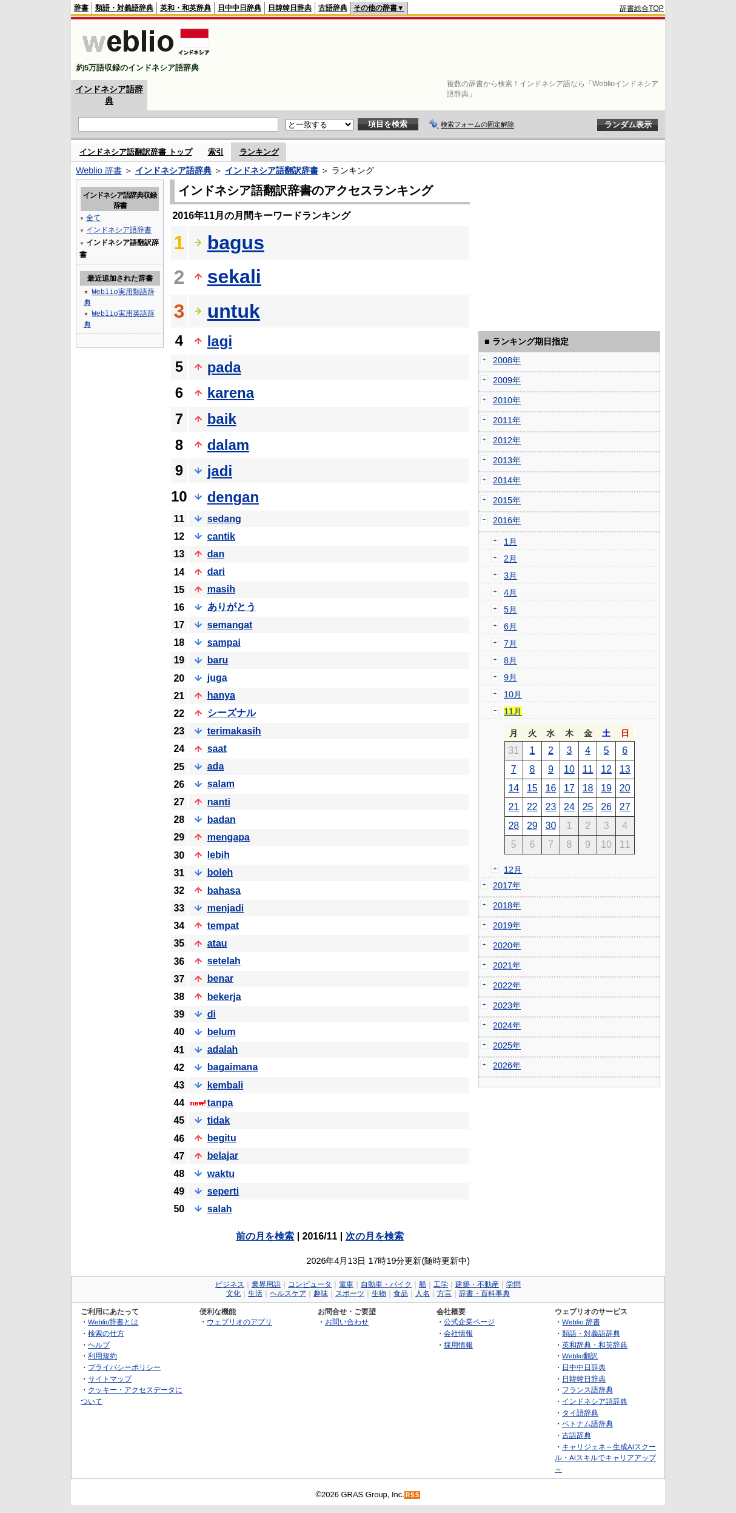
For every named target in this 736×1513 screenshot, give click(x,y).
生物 (379, 1293)
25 (588, 807)
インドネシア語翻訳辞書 (271, 170)
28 (513, 825)
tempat (223, 926)
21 (513, 807)
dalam (228, 445)
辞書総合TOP (642, 8)
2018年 (507, 905)
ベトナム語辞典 (587, 1423)
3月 (510, 575)
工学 (440, 1284)
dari (216, 571)
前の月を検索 (265, 1236)
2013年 (507, 460)
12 (606, 769)
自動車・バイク (386, 1284)
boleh (220, 872)
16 (551, 788)
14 (513, 788)
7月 (510, 643)
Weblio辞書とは (113, 1322)
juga (217, 678)
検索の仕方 (106, 1333)
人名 (422, 1293)
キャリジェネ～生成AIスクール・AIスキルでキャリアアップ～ (605, 1458)
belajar (223, 1155)
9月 (510, 677)
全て (93, 217)
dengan (233, 497)
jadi (219, 471)
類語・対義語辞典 (124, 8)
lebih (218, 855)
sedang (224, 519)
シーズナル (231, 713)
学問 (513, 1284)
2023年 (507, 1005)
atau (217, 943)
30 (551, 825)
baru (218, 660)
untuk (233, 311)
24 (569, 807)
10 (569, 769)
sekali (234, 276)
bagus (235, 242)
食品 (400, 1293)
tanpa (220, 1103)
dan (215, 554)
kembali (225, 1085)
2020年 (507, 945)
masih (221, 589)
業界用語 (266, 1284)
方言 (444, 1293)
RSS (413, 1495)
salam (221, 784)
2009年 (507, 380)
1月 (510, 541)
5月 (510, 609)
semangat (230, 625)
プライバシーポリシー (124, 1367)
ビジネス (229, 1284)
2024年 (507, 1025)
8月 (510, 660)
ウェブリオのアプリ (239, 1322)
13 (625, 769)
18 (588, 788)
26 (606, 807)
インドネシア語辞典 (173, 170)
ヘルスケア (288, 1293)
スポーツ (349, 1293)
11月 (513, 711)
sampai (224, 642)
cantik (221, 536)
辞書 (81, 8)
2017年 (507, 885)
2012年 (507, 440)
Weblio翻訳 (580, 1356)
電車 (346, 1284)
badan (221, 819)
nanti (218, 802)
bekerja (224, 996)
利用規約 (102, 1356)
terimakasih (234, 731)
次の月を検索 (375, 1236)
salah (219, 1209)
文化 (233, 1293)
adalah (222, 1049)
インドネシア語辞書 (119, 229)
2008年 (507, 360)
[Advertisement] (443, 49)
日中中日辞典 (239, 8)
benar (220, 978)
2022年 (507, 985)
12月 (513, 869)
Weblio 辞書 (99, 170)
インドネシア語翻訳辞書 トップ (135, 151)
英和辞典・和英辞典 (594, 1345)
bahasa (224, 890)
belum (221, 1032)
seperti (223, 1191)
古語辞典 (332, 8)
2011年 (507, 420)
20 (625, 788)
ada (215, 766)
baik (221, 419)
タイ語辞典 (580, 1413)
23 (551, 807)
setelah (224, 961)
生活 (255, 1293)
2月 (510, 558)
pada (224, 367)
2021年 (507, 965)
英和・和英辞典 (185, 8)
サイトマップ (110, 1379)
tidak (218, 1120)
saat (217, 748)
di (211, 1014)
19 (606, 788)
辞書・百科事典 (484, 1293)
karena (230, 392)
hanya (221, 695)
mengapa (228, 837)
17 (569, 788)
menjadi (225, 908)
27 (625, 807)
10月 (513, 694)
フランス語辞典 (587, 1390)
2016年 (507, 520)
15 (532, 788)
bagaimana (232, 1067)
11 (588, 769)
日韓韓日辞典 (290, 8)
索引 (216, 151)
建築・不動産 (477, 1284)
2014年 (507, 480)
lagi (219, 341)
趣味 (320, 1293)
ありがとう (231, 607)
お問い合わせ (347, 1322)
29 (532, 825)
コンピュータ (310, 1284)
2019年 (507, 925)
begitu (221, 1138)
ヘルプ (99, 1345)
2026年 (507, 1065)
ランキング (259, 151)
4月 (510, 592)
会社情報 (458, 1333)
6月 (510, 626)
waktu (221, 1174)
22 (532, 807)
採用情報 (458, 1345)
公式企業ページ (469, 1322)
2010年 (507, 400)
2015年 (507, 500)
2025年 (507, 1045)
